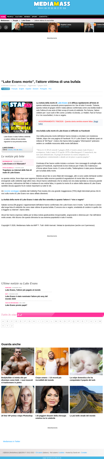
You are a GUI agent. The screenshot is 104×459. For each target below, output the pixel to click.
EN (45, 8)
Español (28, 89)
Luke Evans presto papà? (16, 305)
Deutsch (36, 89)
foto (14, 150)
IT (58, 8)
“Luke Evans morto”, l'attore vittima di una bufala (40, 82)
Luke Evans (26, 20)
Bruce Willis (29, 25)
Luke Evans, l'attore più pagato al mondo (22, 290)
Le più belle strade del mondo (82, 416)
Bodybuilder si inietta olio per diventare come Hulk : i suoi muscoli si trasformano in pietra (17, 380)
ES (52, 8)
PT (61, 8)
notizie (10, 150)
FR (49, 8)
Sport (34, 17)
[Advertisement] (52, 57)
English (21, 89)
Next (6, 27)
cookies (61, 453)
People (10, 17)
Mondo (27, 17)
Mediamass (5, 20)
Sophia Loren (66, 25)
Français (15, 89)
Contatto (43, 17)
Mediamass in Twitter (11, 441)
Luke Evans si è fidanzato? (14, 164)
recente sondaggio (11, 191)
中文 (64, 8)
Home (3, 17)
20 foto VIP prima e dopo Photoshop (17, 416)
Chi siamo (39, 453)
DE (55, 8)
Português (43, 89)
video (20, 150)
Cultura (19, 17)
